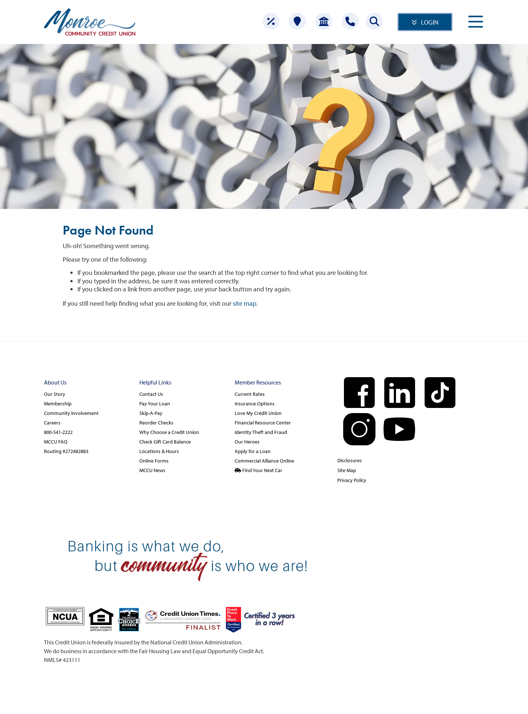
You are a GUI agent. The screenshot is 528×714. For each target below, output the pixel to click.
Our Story (54, 394)
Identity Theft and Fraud (261, 432)
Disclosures (349, 460)
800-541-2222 (58, 432)
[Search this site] (374, 21)
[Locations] (297, 21)
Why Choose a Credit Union (169, 432)
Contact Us (151, 394)
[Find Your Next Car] (279, 470)
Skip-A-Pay (150, 413)
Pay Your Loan (154, 403)
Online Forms (154, 460)
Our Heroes (247, 441)
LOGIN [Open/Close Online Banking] (430, 22)
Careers (52, 422)
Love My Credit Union (258, 413)
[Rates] (271, 21)
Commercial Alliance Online (264, 460)
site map (244, 303)
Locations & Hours (159, 451)
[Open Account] (323, 21)
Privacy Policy (351, 480)
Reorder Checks (156, 422)
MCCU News (152, 470)
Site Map (346, 470)
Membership (58, 403)
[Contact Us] (350, 21)
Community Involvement (71, 413)
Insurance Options (255, 403)
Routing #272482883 (66, 451)
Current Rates (250, 394)
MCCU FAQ (55, 441)
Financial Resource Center (263, 422)
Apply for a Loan (253, 451)
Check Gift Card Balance (165, 441)
